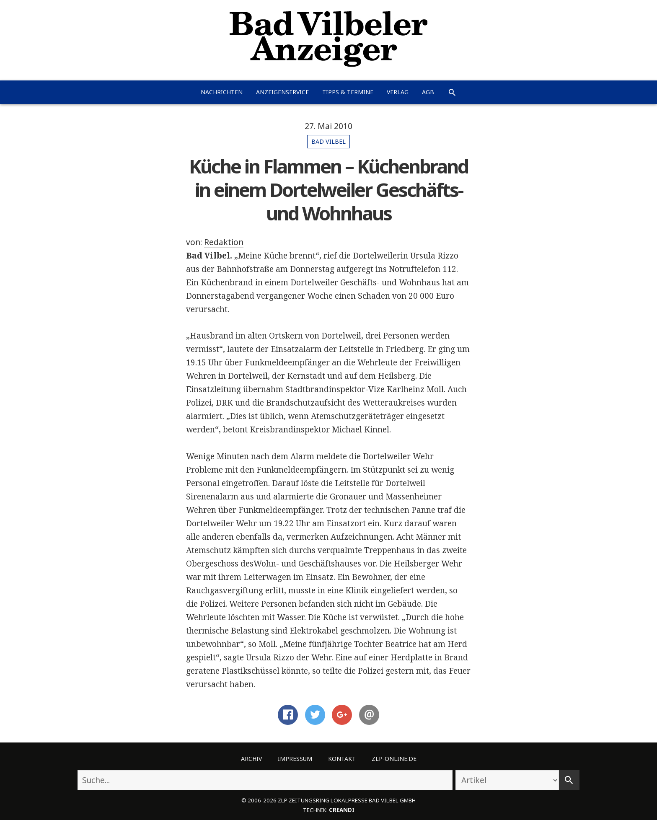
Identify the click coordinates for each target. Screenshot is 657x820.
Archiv (251, 759)
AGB (428, 92)
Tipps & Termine (347, 92)
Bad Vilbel (328, 141)
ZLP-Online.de (394, 759)
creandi (341, 810)
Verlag (398, 92)
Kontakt (342, 759)
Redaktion (223, 242)
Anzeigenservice (282, 92)
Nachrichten (222, 92)
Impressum (295, 759)
